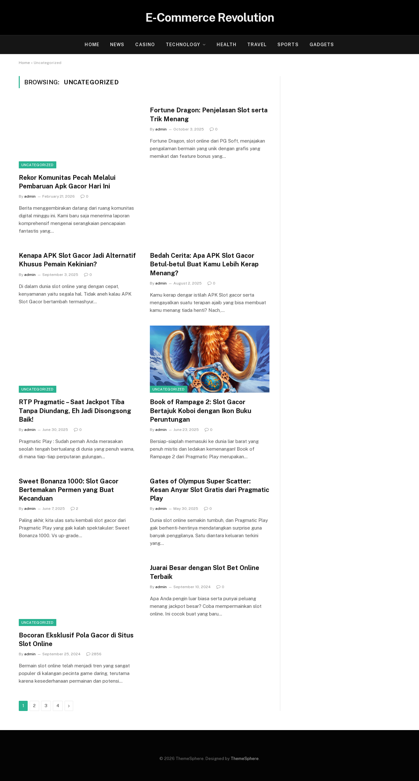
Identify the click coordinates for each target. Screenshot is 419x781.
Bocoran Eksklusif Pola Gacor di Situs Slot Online (76, 639)
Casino (145, 44)
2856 (93, 654)
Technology (183, 44)
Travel (257, 44)
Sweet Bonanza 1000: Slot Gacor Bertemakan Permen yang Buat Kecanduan (68, 489)
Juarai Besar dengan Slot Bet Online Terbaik (204, 572)
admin (30, 196)
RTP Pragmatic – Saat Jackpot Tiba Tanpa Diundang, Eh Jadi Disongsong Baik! (75, 410)
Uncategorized (37, 165)
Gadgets (322, 44)
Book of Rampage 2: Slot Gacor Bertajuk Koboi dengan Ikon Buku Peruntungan (200, 410)
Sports (288, 44)
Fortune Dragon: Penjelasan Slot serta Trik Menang (209, 114)
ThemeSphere (245, 758)
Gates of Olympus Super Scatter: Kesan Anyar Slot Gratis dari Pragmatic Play (209, 489)
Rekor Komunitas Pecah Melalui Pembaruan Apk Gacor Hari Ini (67, 182)
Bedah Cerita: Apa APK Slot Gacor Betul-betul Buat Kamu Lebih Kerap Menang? (204, 264)
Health (226, 44)
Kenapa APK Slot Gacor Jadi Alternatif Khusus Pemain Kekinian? (77, 260)
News (117, 44)
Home (92, 44)
